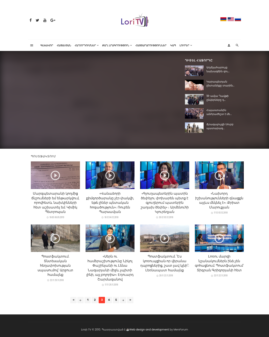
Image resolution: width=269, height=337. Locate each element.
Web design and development (149, 329)
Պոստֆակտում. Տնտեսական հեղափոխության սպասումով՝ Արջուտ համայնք (55, 265)
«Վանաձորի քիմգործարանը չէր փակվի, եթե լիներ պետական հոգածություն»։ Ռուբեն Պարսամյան (110, 202)
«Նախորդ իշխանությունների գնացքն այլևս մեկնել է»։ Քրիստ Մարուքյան (219, 200)
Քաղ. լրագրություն (115, 45)
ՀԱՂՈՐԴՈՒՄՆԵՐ (85, 45)
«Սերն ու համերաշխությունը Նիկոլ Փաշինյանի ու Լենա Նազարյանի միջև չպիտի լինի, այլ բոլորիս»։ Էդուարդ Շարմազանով (110, 268)
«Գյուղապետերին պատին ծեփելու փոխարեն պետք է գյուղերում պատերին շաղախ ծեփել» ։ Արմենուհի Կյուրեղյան (165, 202)
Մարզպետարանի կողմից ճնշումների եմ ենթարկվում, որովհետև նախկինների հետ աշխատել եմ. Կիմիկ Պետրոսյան (55, 202)
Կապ (173, 45)
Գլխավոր (46, 45)
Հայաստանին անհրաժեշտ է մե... (219, 112)
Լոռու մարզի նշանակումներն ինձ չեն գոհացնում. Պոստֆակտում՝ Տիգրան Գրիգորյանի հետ (219, 263)
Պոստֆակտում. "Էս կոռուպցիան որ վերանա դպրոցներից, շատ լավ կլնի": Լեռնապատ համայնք (164, 263)
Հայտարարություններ (150, 45)
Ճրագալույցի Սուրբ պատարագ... (220, 126)
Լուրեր (184, 45)
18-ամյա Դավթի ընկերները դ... (217, 98)
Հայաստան (64, 45)
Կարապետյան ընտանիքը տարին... (220, 83)
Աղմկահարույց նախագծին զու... (218, 69)
